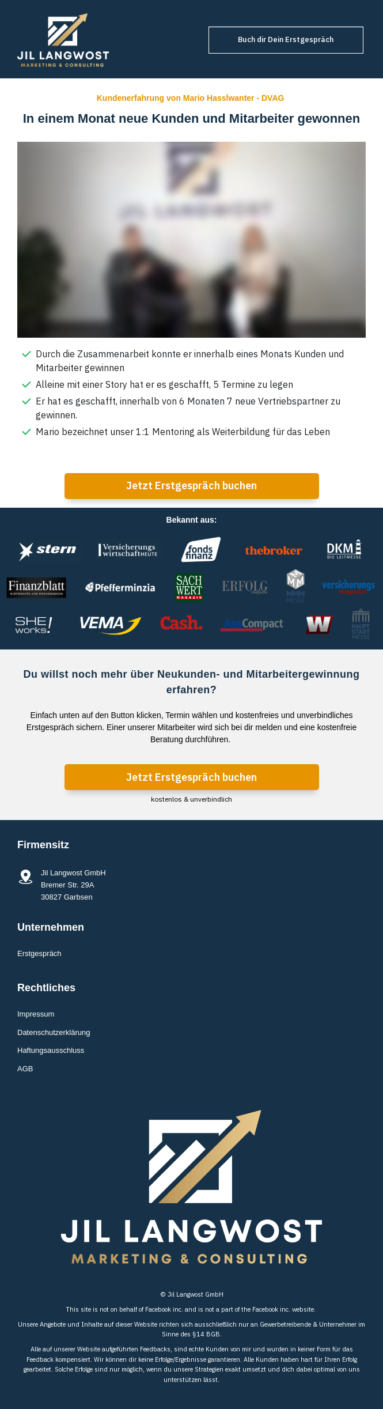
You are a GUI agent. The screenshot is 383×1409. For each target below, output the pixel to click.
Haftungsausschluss (50, 1050)
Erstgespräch (39, 953)
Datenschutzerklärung (53, 1032)
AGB (25, 1068)
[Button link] (285, 40)
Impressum (35, 1014)
